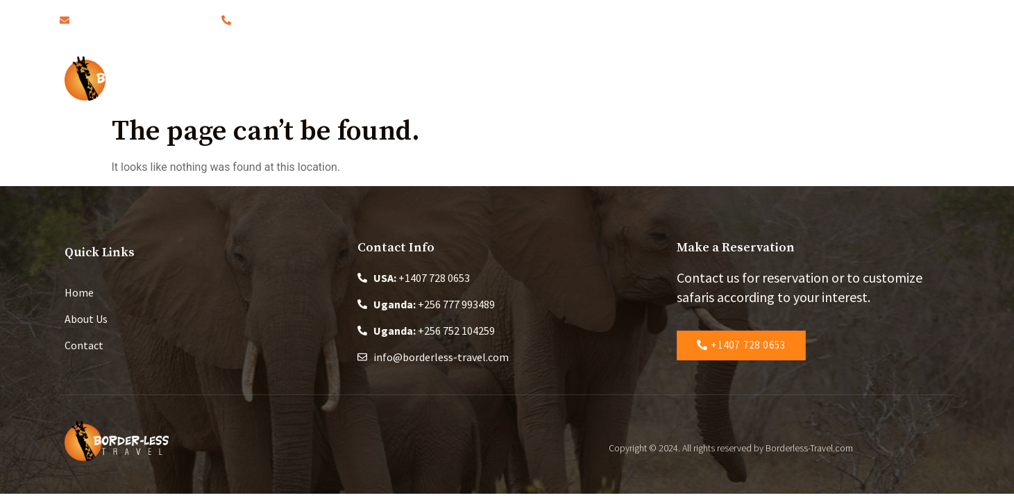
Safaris (523, 78)
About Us (442, 78)
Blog (591, 78)
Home (370, 78)
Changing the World (690, 78)
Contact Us (809, 78)
